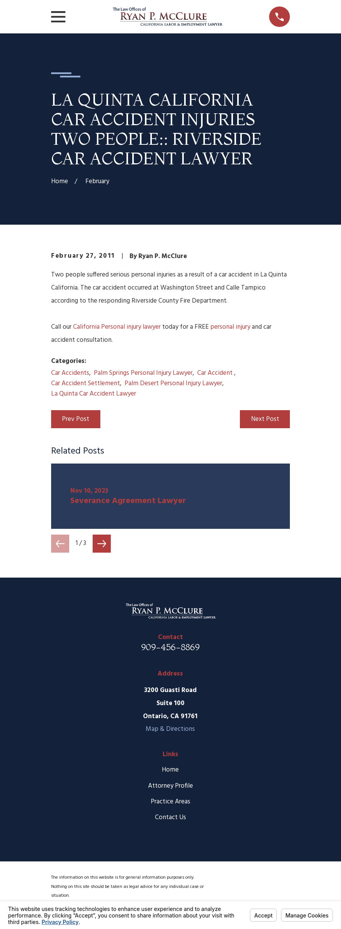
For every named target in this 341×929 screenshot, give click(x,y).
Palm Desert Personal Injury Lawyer (173, 383)
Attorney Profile (170, 786)
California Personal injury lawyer (117, 327)
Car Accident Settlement (85, 383)
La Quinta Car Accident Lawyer (93, 394)
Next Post (265, 419)
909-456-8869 (170, 646)
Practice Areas (170, 802)
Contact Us (170, 817)
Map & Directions (170, 729)
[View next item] (102, 544)
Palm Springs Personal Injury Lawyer (143, 373)
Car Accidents (70, 373)
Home (170, 770)
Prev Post (75, 419)
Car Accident (215, 373)
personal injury (230, 327)
